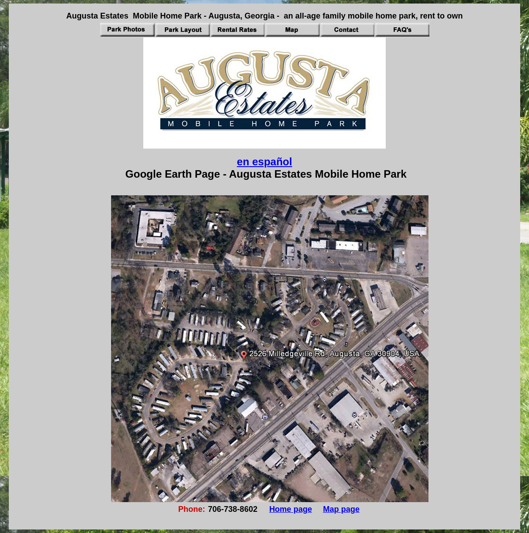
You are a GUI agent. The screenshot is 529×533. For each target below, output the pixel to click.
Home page (290, 509)
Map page (341, 509)
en (243, 162)
